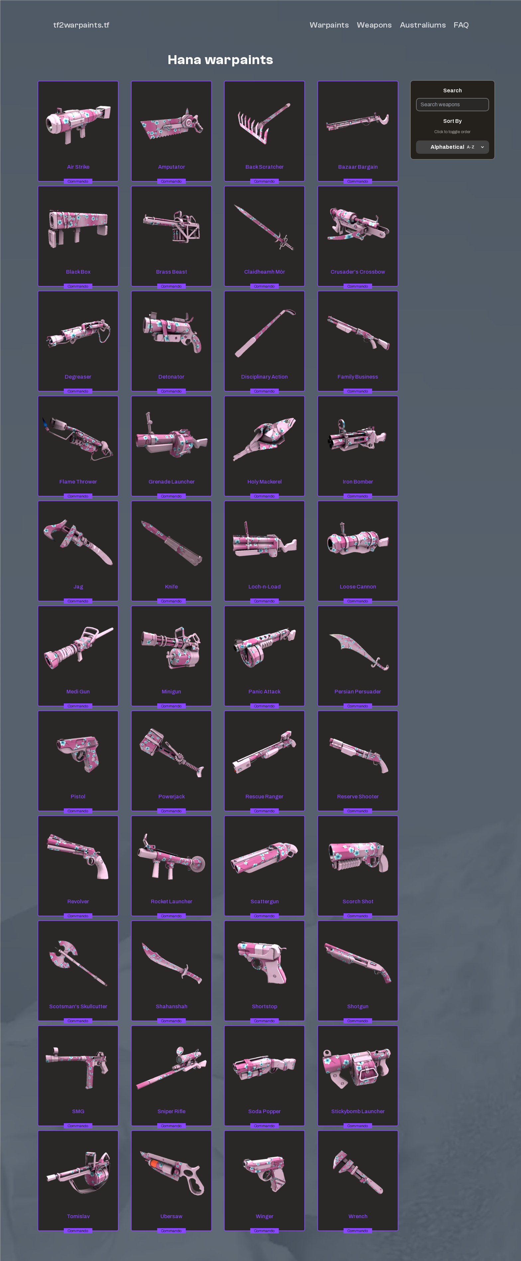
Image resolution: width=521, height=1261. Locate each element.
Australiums (423, 25)
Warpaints (329, 25)
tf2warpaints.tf (81, 25)
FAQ (461, 25)
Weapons (374, 25)
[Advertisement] (452, 255)
